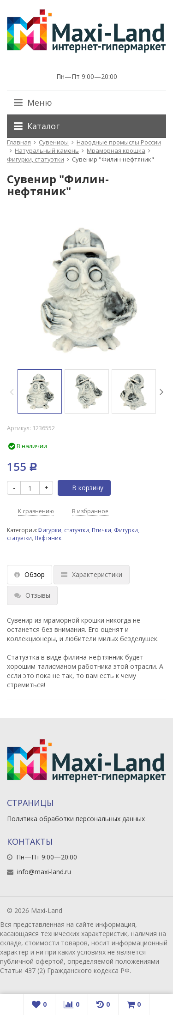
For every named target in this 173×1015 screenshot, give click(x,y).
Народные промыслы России (119, 142)
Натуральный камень (47, 150)
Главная (19, 142)
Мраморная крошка (116, 150)
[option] (39, 391)
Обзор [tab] (29, 574)
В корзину (82, 487)
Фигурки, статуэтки (35, 159)
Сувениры (54, 142)
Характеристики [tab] (91, 574)
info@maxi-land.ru (44, 871)
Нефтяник (48, 537)
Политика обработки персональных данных (76, 818)
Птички (101, 530)
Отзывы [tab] (32, 595)
